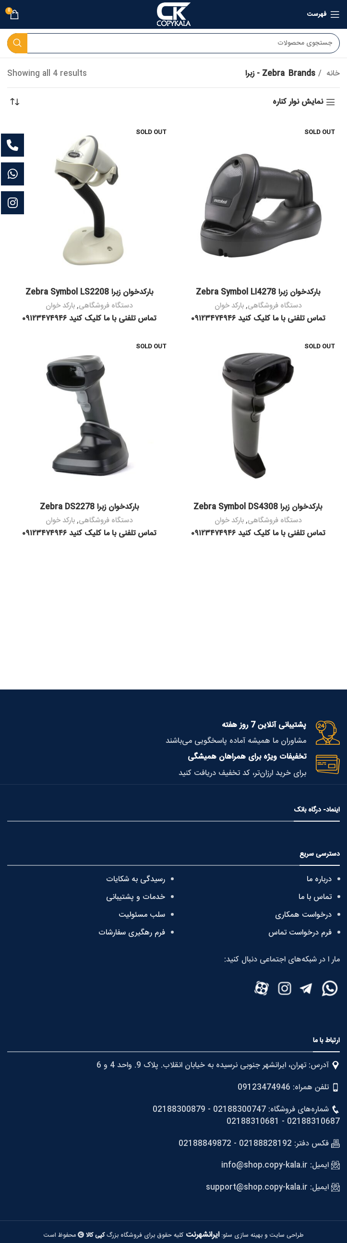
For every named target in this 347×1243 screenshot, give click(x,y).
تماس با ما (315, 897)
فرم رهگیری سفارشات (131, 932)
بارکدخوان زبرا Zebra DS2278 (89, 507)
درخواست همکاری (303, 915)
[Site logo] (174, 14)
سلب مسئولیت (142, 915)
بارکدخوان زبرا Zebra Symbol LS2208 (89, 292)
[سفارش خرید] (14, 102)
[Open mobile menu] (323, 14)
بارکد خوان (229, 306)
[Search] (173, 43)
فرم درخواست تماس (300, 932)
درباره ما (319, 879)
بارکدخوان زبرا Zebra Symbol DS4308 (257, 507)
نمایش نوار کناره (298, 102)
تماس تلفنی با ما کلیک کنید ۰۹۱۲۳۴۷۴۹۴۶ (258, 318)
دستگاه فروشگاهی (274, 306)
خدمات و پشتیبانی (135, 897)
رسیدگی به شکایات (135, 879)
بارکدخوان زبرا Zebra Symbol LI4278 (258, 292)
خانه (332, 74)
